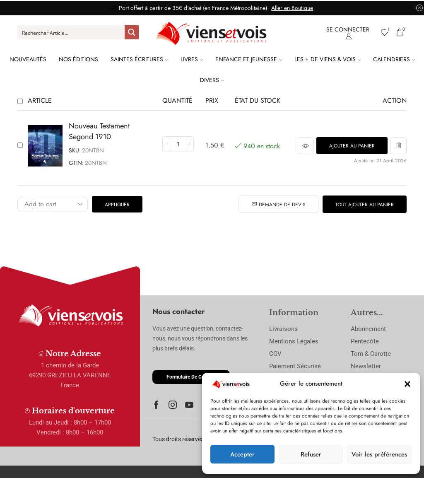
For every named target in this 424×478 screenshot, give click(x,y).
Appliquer (117, 204)
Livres (192, 59)
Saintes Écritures (139, 59)
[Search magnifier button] (132, 32)
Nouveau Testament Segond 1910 (99, 131)
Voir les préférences (379, 454)
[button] (407, 384)
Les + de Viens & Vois (327, 59)
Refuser (311, 454)
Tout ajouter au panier (364, 204)
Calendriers (394, 59)
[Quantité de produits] (178, 144)
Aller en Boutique (292, 8)
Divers (212, 80)
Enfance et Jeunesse (248, 59)
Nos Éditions (78, 59)
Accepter (242, 454)
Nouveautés (28, 59)
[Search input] (71, 32)
